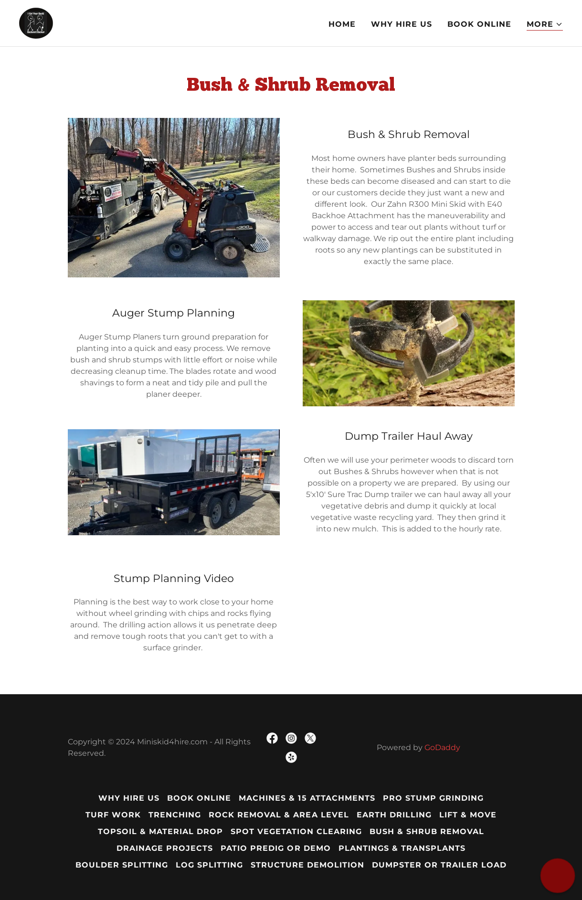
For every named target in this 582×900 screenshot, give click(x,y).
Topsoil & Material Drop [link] (160, 831)
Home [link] (342, 24)
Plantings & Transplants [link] (402, 848)
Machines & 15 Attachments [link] (307, 798)
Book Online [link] (479, 24)
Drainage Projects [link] (164, 848)
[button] (545, 25)
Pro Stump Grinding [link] (433, 798)
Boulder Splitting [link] (121, 864)
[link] (36, 22)
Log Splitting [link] (209, 864)
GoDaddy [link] (442, 747)
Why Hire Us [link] (401, 24)
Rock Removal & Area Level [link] (279, 814)
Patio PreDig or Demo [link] (275, 848)
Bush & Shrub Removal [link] (427, 831)
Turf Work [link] (113, 814)
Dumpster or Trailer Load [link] (439, 864)
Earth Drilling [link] (394, 814)
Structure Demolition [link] (307, 864)
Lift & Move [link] (468, 814)
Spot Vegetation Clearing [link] (296, 831)
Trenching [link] (174, 814)
